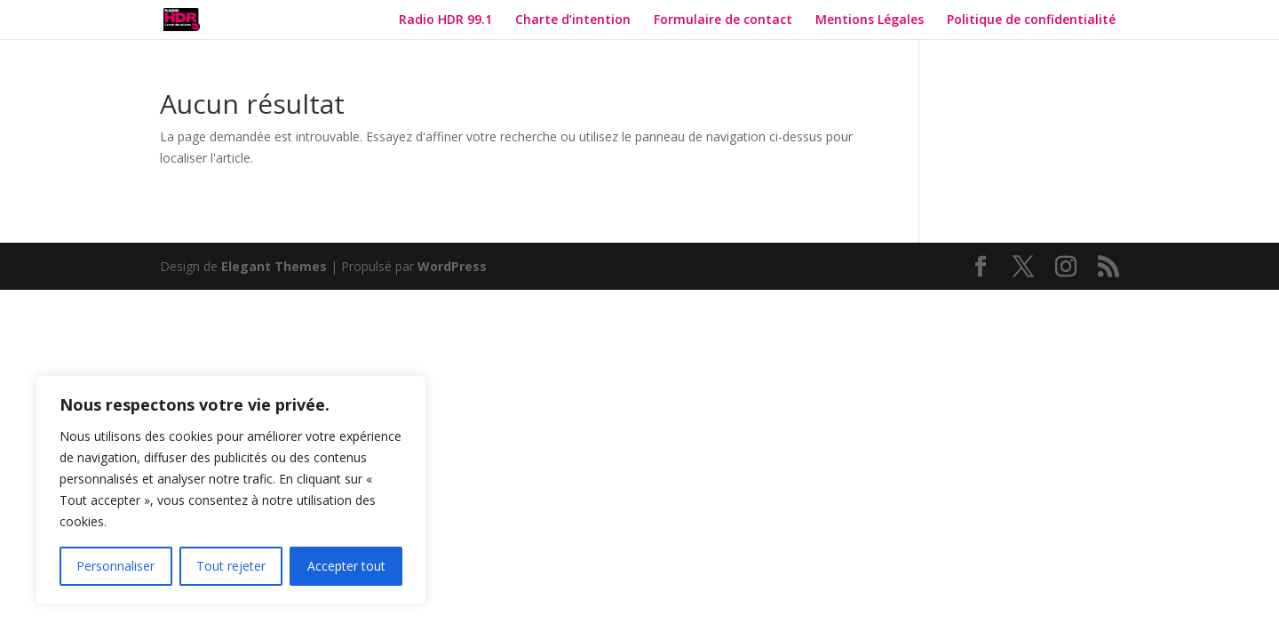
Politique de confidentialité (1033, 20)
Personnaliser (115, 565)
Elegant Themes (274, 266)
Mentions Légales (869, 20)
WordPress (452, 266)
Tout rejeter (231, 565)
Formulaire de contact (723, 20)
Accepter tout (346, 565)
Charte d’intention (573, 20)
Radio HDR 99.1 (445, 20)
